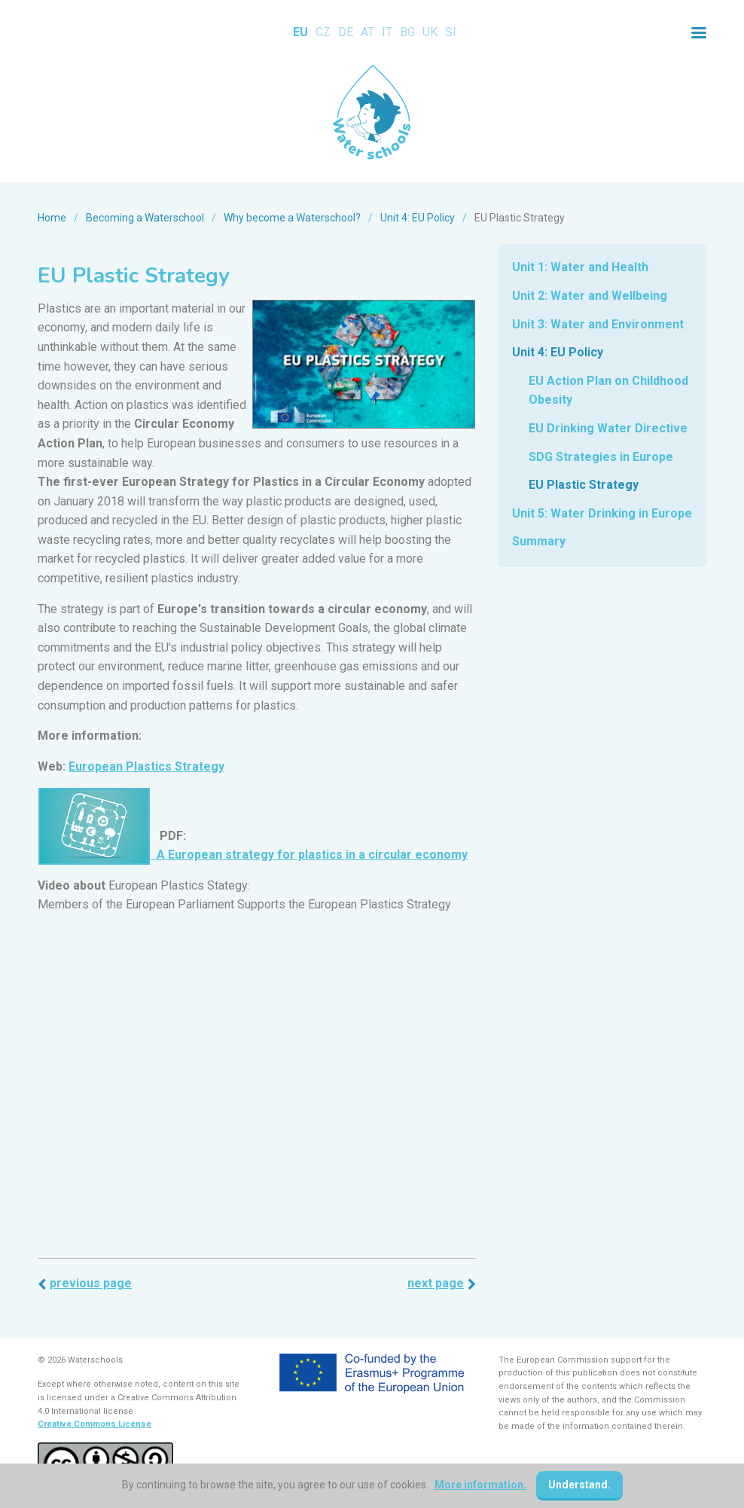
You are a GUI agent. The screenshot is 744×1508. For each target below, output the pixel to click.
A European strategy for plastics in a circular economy (309, 854)
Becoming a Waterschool (145, 218)
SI (450, 32)
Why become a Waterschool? (292, 218)
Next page (435, 1283)
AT (367, 32)
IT (387, 32)
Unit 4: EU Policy (417, 218)
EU (300, 32)
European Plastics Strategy (146, 766)
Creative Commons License (94, 1424)
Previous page (91, 1283)
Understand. (579, 1485)
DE (345, 32)
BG (407, 32)
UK (430, 32)
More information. (480, 1485)
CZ (323, 32)
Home (52, 218)
